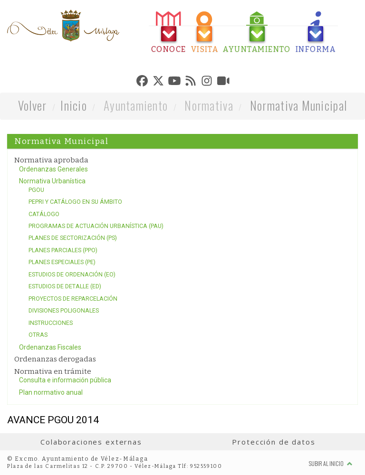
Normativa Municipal (298, 105)
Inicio (73, 105)
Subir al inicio (331, 463)
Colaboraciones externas (91, 441)
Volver (32, 105)
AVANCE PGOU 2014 (53, 420)
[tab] (169, 32)
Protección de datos (273, 441)
